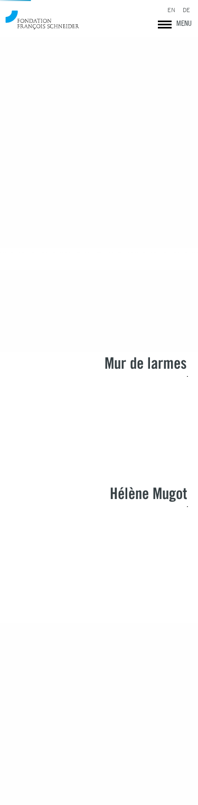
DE (186, 10)
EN (171, 10)
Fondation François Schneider (42, 19)
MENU (184, 23)
